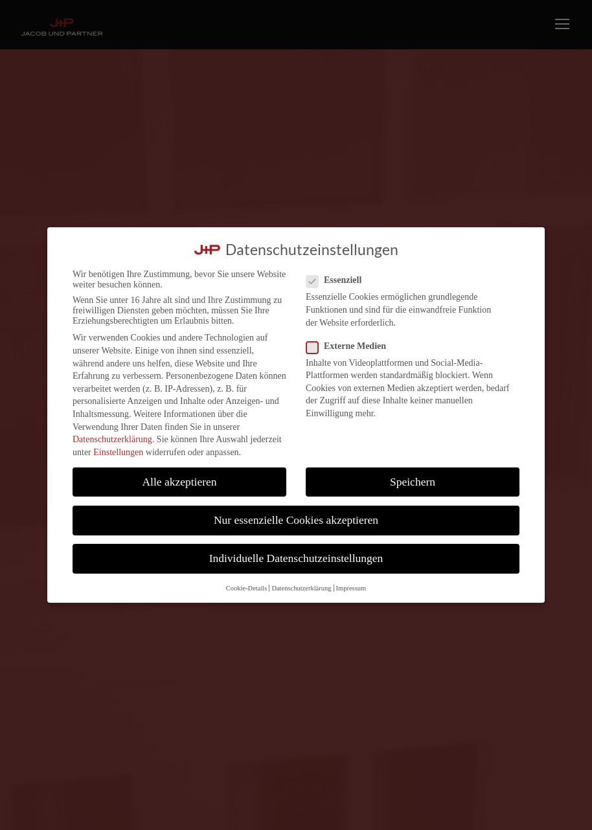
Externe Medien (351, 346)
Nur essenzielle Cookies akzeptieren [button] (296, 519)
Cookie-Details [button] (247, 588)
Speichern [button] (412, 481)
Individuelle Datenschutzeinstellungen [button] (296, 558)
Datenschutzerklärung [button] (301, 588)
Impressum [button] (351, 588)
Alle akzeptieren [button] (179, 481)
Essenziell (339, 280)
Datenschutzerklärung (112, 439)
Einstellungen (118, 452)
